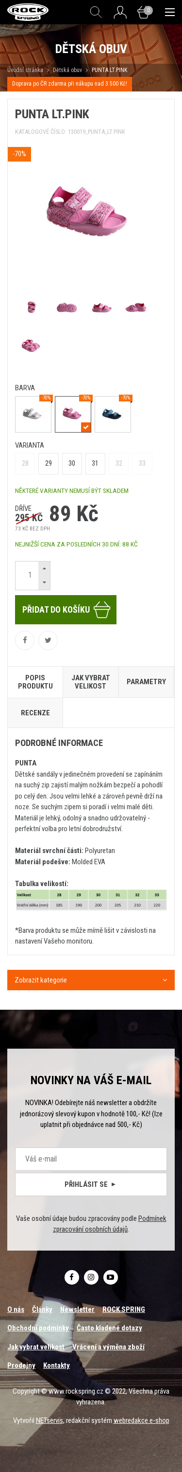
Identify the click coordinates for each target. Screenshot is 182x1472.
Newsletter (77, 1309)
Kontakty (56, 1365)
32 (119, 463)
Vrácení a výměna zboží (108, 1347)
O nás (15, 1309)
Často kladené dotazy (109, 1328)
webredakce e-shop (141, 1420)
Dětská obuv (67, 70)
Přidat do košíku (67, 609)
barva (25, 387)
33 (142, 463)
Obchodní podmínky (38, 1328)
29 (48, 463)
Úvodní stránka (25, 70)
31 (95, 463)
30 (71, 463)
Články (42, 1309)
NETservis (49, 1420)
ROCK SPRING (123, 1309)
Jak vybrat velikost (36, 1347)
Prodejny (21, 1365)
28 (25, 463)
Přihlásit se (91, 1184)
